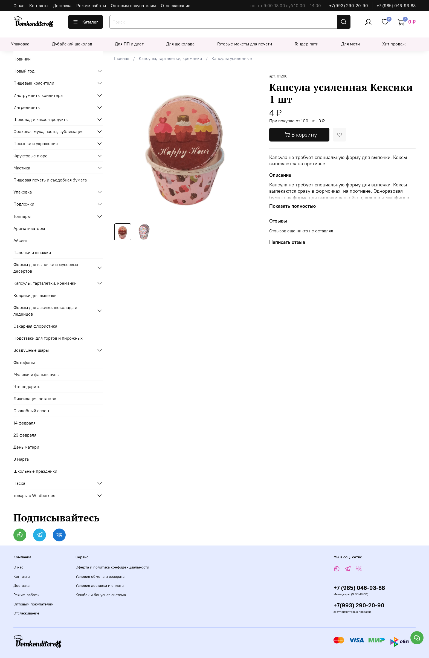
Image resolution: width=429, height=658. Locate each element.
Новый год (23, 71)
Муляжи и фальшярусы (36, 374)
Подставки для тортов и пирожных (48, 338)
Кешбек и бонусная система (101, 594)
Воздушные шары (31, 350)
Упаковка (20, 44)
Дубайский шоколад (72, 44)
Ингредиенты (26, 107)
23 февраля (24, 435)
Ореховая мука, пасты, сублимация (48, 131)
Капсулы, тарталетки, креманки (170, 58)
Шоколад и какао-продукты (40, 119)
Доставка (62, 5)
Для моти (350, 44)
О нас (18, 5)
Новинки (22, 59)
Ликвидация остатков (34, 398)
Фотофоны (24, 362)
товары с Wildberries (34, 495)
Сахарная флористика (35, 326)
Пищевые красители (33, 83)
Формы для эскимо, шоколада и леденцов (45, 311)
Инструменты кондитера (38, 95)
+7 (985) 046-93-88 (396, 5)
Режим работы (91, 5)
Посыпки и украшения (35, 143)
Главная (121, 58)
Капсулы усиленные (231, 58)
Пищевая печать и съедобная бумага (50, 180)
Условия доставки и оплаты (100, 585)
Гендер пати (306, 44)
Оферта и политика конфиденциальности (112, 567)
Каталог (85, 22)
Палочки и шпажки (32, 252)
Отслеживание (175, 5)
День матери (26, 447)
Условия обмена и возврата (100, 576)
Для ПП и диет (129, 44)
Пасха (19, 483)
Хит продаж (394, 44)
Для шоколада (180, 44)
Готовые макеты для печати (244, 44)
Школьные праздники (35, 471)
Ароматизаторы (29, 228)
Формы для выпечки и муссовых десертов (45, 268)
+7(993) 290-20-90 (348, 5)
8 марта (21, 459)
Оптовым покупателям (133, 5)
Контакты (38, 5)
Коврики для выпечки (35, 295)
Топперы (22, 216)
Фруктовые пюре (30, 155)
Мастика (21, 168)
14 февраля (24, 423)
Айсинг (20, 240)
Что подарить (26, 386)
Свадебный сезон (31, 410)
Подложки (23, 204)
